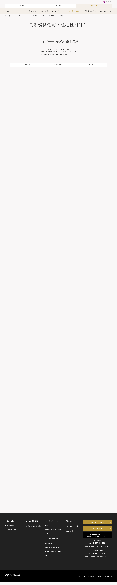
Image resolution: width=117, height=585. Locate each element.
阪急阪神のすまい (10, 15)
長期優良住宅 (39, 64)
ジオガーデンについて (58, 10)
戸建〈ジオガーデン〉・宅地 (15, 10)
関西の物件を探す (10, 525)
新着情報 (68, 531)
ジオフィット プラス (50, 555)
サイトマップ (74, 579)
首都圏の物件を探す (10, 529)
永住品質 (78, 64)
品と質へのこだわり (75, 10)
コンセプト (48, 525)
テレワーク (48, 533)
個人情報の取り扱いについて (88, 579)
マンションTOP (97, 530)
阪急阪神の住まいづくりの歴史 (53, 529)
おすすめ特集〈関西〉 (33, 521)
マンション (58, 5)
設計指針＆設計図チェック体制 (53, 551)
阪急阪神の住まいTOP (97, 523)
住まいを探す (33, 10)
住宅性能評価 (58, 64)
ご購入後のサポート (90, 10)
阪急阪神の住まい (23, 5)
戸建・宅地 (94, 5)
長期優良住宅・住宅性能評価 (52, 547)
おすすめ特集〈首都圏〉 (33, 526)
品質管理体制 (48, 543)
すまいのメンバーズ (106, 10)
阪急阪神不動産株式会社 (105, 579)
